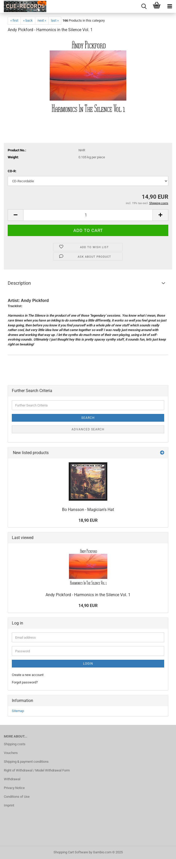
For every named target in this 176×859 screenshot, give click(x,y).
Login (88, 663)
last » (55, 20)
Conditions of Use (17, 797)
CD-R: (12, 171)
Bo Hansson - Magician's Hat (88, 509)
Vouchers (11, 753)
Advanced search (88, 429)
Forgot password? (25, 682)
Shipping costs (14, 744)
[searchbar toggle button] (143, 6)
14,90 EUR (88, 605)
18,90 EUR (88, 520)
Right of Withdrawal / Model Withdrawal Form (37, 770)
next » (42, 20)
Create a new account (27, 675)
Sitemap (18, 711)
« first (14, 20)
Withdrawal (12, 779)
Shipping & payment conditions (26, 761)
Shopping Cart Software (71, 852)
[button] (15, 215)
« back (28, 20)
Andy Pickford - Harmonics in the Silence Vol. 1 (88, 594)
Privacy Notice (14, 788)
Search (88, 418)
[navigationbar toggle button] (169, 6)
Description (19, 283)
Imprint (9, 805)
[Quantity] (88, 215)
